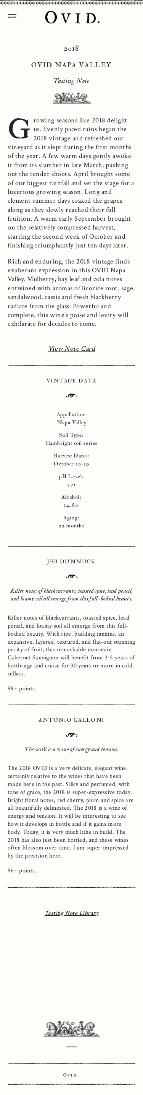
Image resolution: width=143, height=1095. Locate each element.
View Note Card (71, 348)
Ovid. (70, 1075)
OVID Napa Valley (71, 18)
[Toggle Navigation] (11, 13)
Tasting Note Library (72, 913)
